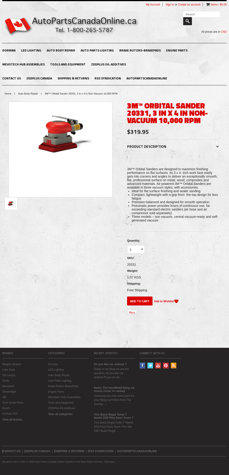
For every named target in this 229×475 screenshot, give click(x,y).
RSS (174, 365)
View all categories (60, 414)
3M (4, 397)
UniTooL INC (10, 413)
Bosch (6, 408)
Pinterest (166, 365)
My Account (153, 4)
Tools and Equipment (68, 64)
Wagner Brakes (11, 364)
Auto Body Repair (61, 50)
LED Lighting (31, 50)
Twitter (150, 365)
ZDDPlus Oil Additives (108, 64)
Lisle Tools (8, 369)
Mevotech (8, 386)
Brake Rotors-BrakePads (140, 50)
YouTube (158, 365)
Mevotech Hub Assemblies (23, 64)
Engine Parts (177, 50)
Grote (5, 380)
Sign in (170, 4)
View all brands (12, 419)
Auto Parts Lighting (97, 50)
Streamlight (9, 391)
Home (8, 93)
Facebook (142, 365)
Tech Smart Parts (12, 402)
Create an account (189, 4)
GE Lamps (8, 375)
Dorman (9, 50)
